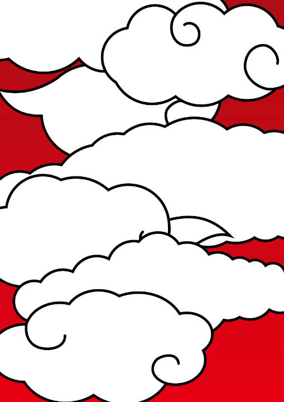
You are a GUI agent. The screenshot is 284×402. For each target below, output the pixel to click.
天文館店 (118, 269)
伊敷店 (78, 269)
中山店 (78, 297)
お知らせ (97, 119)
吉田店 (42, 297)
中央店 (42, 269)
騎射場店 (118, 297)
